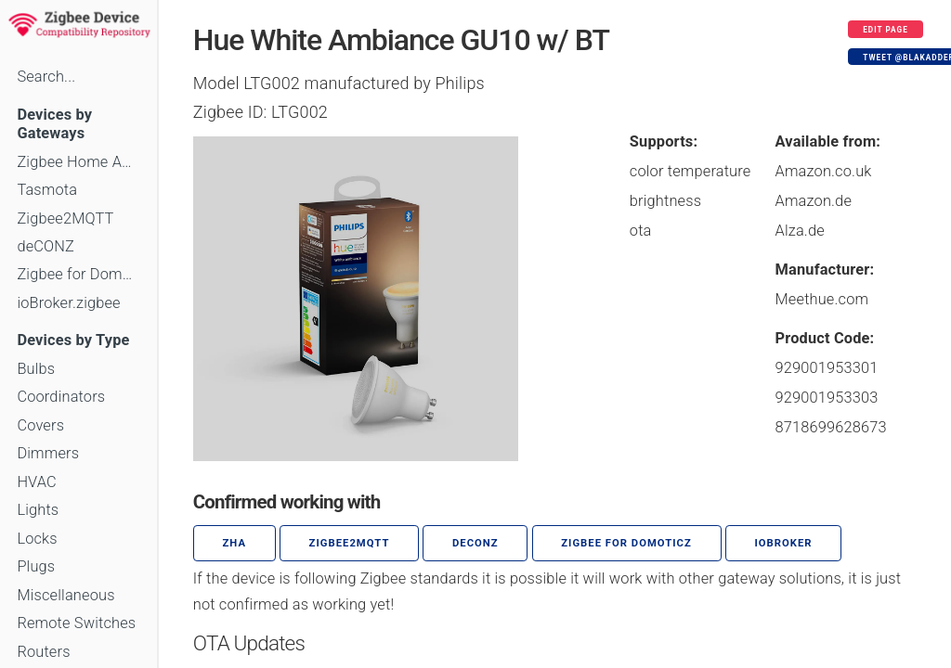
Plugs (36, 566)
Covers (40, 425)
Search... (46, 76)
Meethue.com (822, 299)
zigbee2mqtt (349, 543)
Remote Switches (76, 623)
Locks (37, 538)
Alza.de (800, 230)
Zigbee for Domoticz (78, 274)
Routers (43, 652)
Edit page (885, 29)
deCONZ (45, 246)
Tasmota (47, 190)
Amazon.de (814, 201)
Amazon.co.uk (823, 171)
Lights (38, 510)
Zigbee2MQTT (65, 218)
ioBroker (783, 543)
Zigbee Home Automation (78, 162)
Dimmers (48, 453)
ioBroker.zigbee (68, 303)
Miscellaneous (65, 595)
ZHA (235, 543)
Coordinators (61, 396)
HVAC (37, 482)
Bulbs (36, 369)
